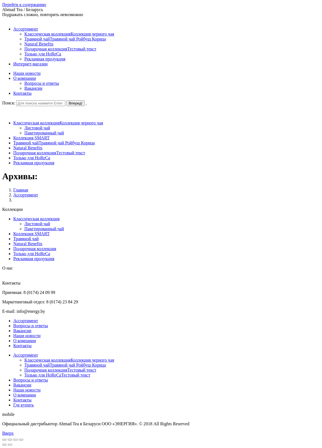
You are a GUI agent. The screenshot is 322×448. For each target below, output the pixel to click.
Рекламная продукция (33, 258)
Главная (20, 190)
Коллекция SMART (31, 233)
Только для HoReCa (31, 253)
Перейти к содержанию (24, 4)
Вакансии (22, 330)
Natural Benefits (27, 243)
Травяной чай (26, 238)
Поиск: (8, 103)
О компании (24, 340)
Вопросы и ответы (30, 325)
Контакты (22, 345)
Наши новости (27, 335)
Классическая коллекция (36, 218)
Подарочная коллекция (34, 248)
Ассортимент (25, 195)
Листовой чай (37, 223)
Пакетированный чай (44, 228)
